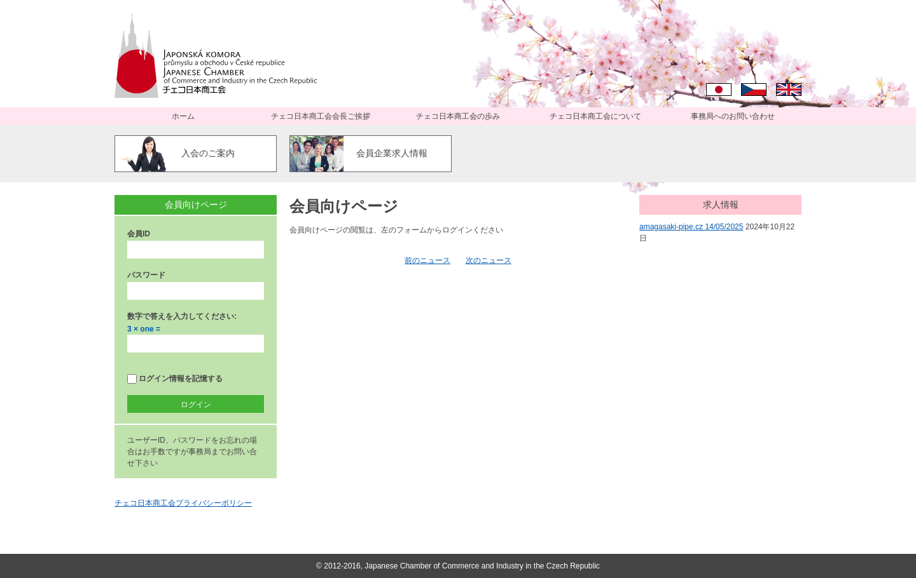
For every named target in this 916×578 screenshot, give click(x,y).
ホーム (183, 116)
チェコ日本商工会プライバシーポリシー (183, 503)
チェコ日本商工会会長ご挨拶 (320, 116)
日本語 (719, 89)
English (789, 89)
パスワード (146, 275)
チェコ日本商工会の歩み (458, 116)
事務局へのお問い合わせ (733, 116)
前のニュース (427, 260)
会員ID (138, 233)
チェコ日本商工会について (595, 116)
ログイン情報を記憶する (175, 379)
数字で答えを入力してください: (182, 316)
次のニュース (488, 260)
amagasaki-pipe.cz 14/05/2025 (691, 226)
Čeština (754, 89)
